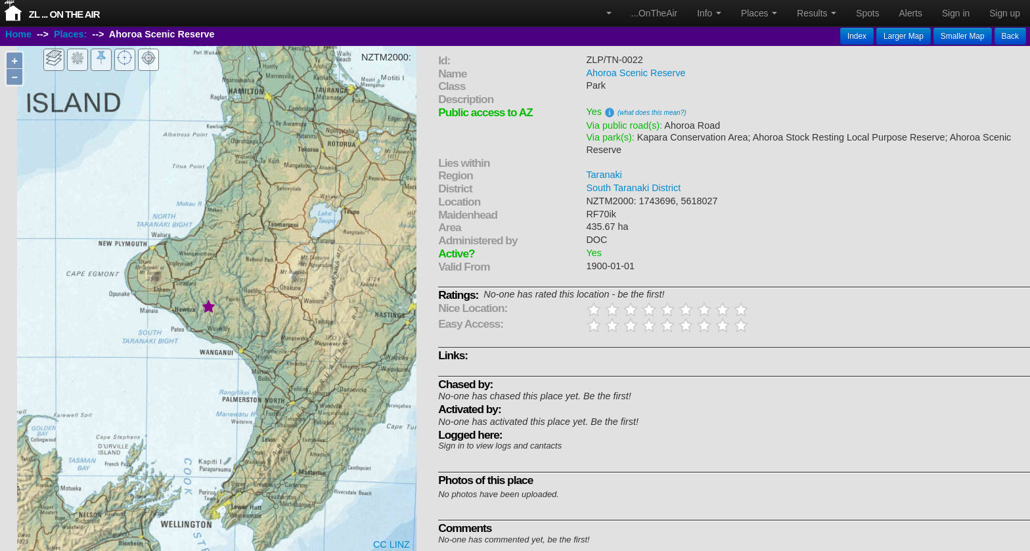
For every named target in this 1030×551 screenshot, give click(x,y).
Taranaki (603, 174)
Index (856, 36)
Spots (867, 13)
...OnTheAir (654, 13)
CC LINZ (391, 544)
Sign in (956, 13)
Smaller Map (963, 36)
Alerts (910, 13)
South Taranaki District (633, 188)
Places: (70, 35)
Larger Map (904, 36)
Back (1010, 36)
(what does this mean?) (651, 112)
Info (709, 13)
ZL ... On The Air (64, 14)
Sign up (1004, 13)
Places (759, 13)
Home (18, 35)
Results (816, 13)
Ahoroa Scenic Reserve (635, 73)
